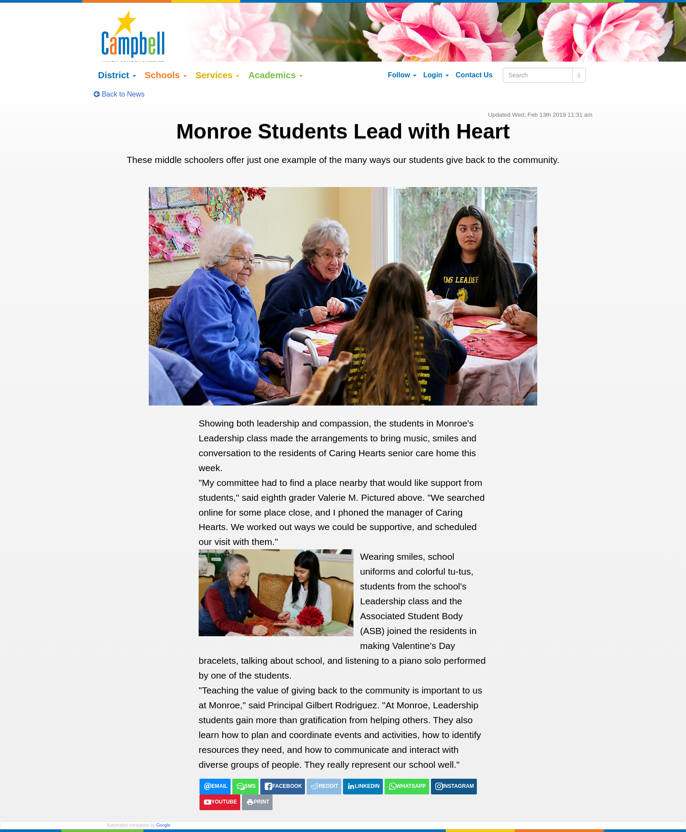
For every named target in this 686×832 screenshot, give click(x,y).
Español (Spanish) (157, 805)
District (117, 47)
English (117, 805)
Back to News (119, 65)
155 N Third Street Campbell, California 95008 (398, 822)
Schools (166, 47)
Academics (275, 47)
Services (218, 47)
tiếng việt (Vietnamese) (218, 805)
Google (163, 796)
